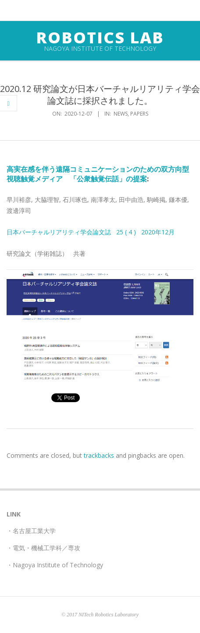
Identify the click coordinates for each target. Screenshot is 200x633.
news (121, 113)
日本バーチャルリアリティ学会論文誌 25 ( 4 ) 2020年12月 (91, 232)
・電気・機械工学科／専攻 (43, 548)
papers (139, 113)
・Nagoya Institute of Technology (55, 565)
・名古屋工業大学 (31, 531)
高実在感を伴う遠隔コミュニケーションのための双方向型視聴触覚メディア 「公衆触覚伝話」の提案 (98, 173)
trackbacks (99, 455)
